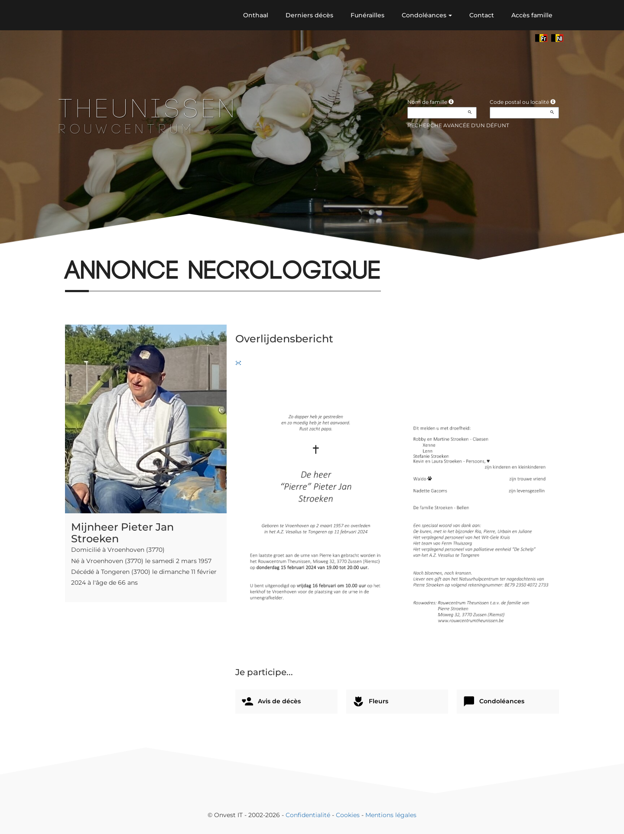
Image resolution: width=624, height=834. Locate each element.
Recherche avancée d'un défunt (458, 125)
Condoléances (427, 15)
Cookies (348, 815)
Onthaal (255, 15)
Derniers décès (309, 15)
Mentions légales (390, 815)
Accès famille (531, 15)
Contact (481, 15)
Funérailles (367, 15)
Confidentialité (308, 815)
